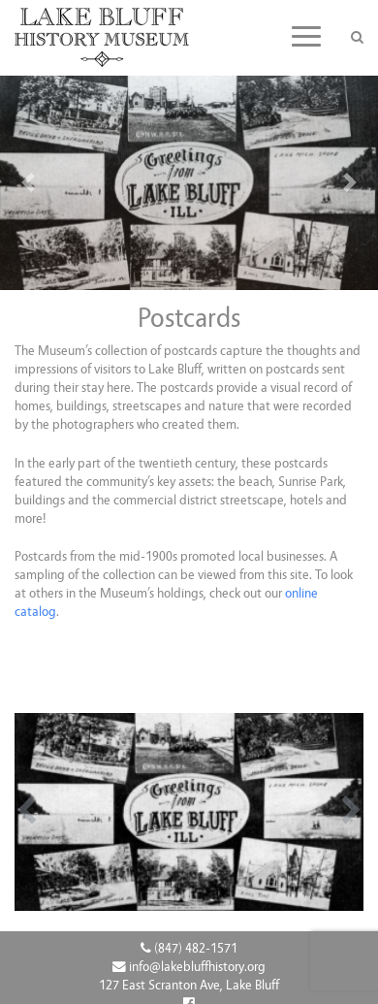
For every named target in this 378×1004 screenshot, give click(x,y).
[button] (28, 183)
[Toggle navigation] (306, 35)
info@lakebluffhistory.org (189, 966)
